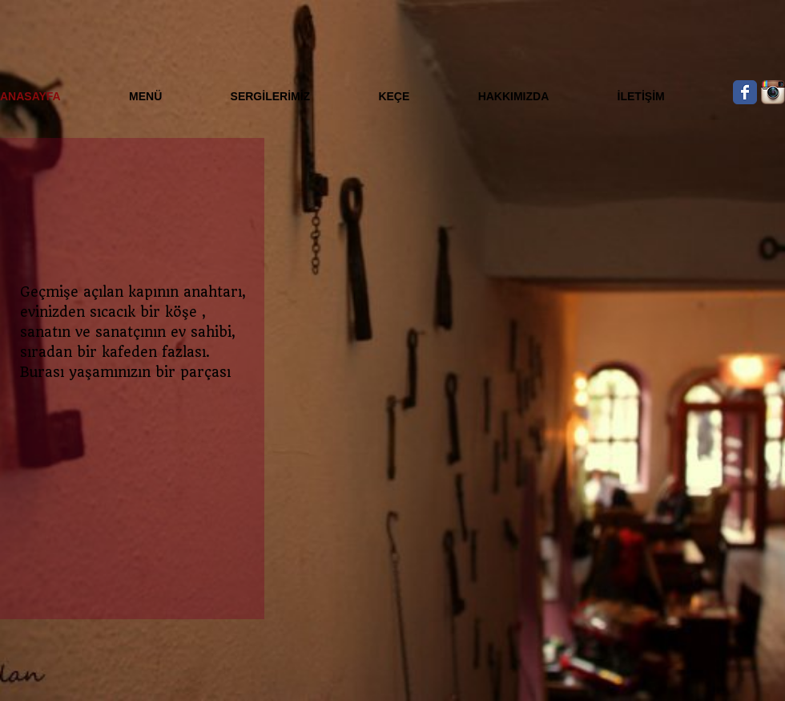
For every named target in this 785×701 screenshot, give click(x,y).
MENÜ (145, 96)
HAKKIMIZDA (514, 96)
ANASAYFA (30, 96)
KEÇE (393, 96)
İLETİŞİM (641, 96)
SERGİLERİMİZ (271, 96)
